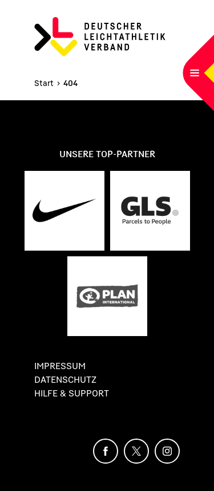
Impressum (60, 365)
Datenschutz (65, 379)
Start (44, 83)
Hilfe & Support (71, 393)
